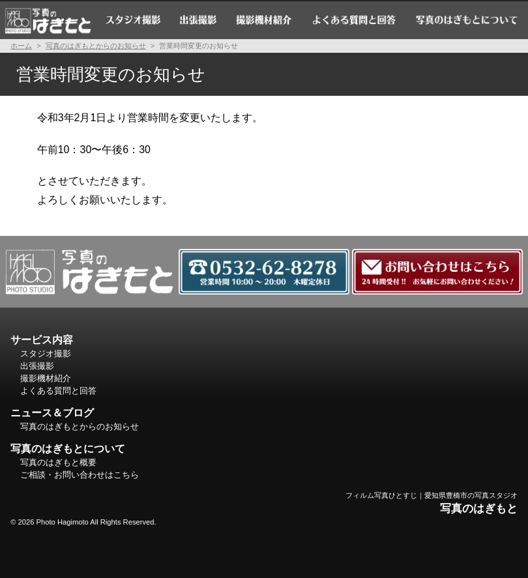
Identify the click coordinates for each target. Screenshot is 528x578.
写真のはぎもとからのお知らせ (96, 46)
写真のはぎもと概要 (58, 462)
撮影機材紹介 (264, 19)
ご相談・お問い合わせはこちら (79, 475)
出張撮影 (198, 19)
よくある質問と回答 (353, 19)
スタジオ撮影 (133, 19)
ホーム (47, 19)
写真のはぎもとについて (466, 19)
